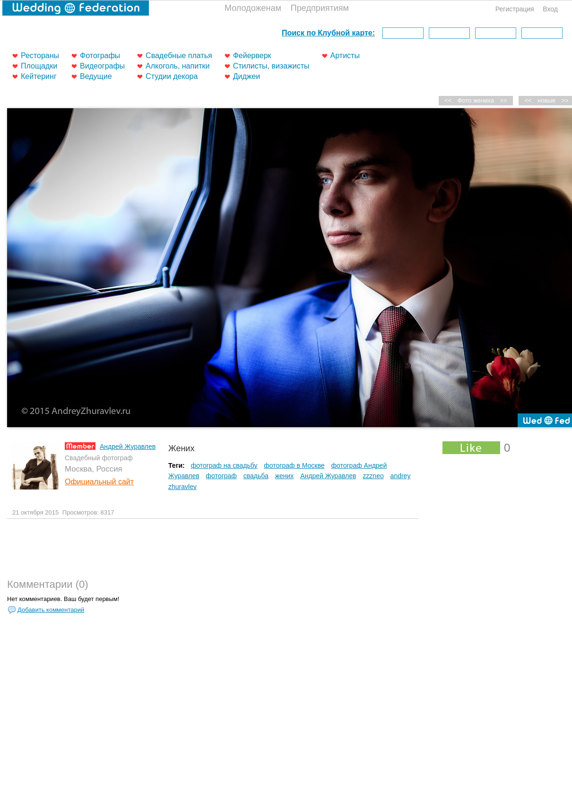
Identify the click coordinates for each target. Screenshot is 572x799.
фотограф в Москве (294, 465)
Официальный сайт (99, 482)
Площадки (39, 66)
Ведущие (96, 76)
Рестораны (40, 56)
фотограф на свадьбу (224, 465)
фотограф (221, 476)
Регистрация (514, 9)
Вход (550, 9)
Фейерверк (252, 56)
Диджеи (246, 76)
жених (284, 476)
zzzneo (373, 476)
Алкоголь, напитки (177, 66)
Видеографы (102, 66)
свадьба (256, 476)
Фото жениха (476, 100)
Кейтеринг (39, 76)
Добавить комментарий (50, 609)
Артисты (345, 56)
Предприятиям (320, 8)
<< (528, 100)
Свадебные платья (179, 56)
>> (503, 100)
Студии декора (172, 76)
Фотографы (100, 56)
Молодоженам (253, 8)
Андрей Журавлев (128, 446)
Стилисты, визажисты (271, 66)
